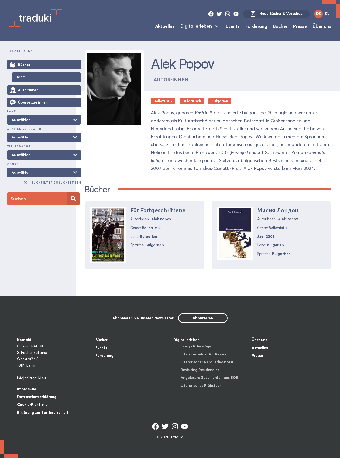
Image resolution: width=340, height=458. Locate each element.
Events (233, 26)
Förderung (256, 26)
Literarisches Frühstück (201, 385)
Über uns (322, 26)
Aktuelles (165, 26)
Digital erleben (196, 26)
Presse (300, 26)
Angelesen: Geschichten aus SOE (209, 377)
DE (318, 13)
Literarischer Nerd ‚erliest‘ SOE (207, 362)
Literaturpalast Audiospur (204, 354)
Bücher (280, 26)
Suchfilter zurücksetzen (52, 183)
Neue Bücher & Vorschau (276, 14)
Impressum (26, 389)
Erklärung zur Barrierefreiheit (42, 412)
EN (327, 13)
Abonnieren (203, 318)
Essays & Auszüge (196, 346)
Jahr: (20, 77)
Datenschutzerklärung (36, 396)
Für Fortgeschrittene (158, 210)
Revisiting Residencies (200, 369)
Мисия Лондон (277, 210)
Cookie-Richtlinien (33, 404)
